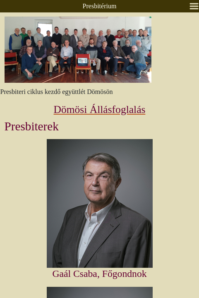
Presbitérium (100, 6)
